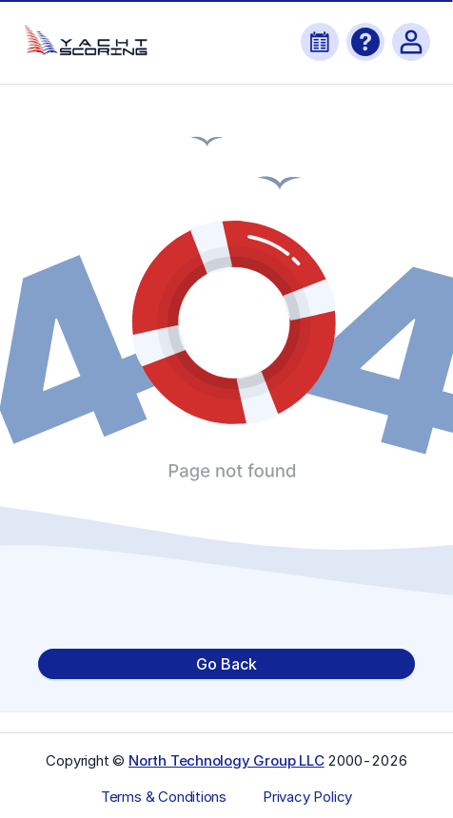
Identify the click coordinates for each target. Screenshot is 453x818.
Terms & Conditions (163, 797)
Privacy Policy (307, 797)
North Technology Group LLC (226, 760)
